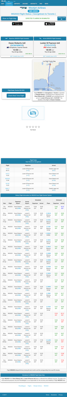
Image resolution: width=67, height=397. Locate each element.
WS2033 (46, 386)
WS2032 (7, 178)
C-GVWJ (48, 220)
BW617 (8, 188)
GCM (53, 175)
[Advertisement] (33, 31)
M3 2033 (33, 11)
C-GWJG (48, 213)
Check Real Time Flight (16, 95)
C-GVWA (48, 266)
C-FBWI (48, 293)
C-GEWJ (48, 240)
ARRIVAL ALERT (61, 18)
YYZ (28, 170)
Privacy (61, 395)
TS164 (7, 168)
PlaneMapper (22, 386)
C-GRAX (48, 233)
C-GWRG (48, 286)
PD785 (7, 183)
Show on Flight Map (9, 18)
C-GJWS (48, 340)
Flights (29, 386)
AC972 (7, 173)
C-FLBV (48, 226)
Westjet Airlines (37, 7)
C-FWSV (48, 273)
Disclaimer (55, 395)
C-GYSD (48, 306)
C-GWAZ (48, 246)
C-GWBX (48, 253)
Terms (48, 395)
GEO (54, 170)
